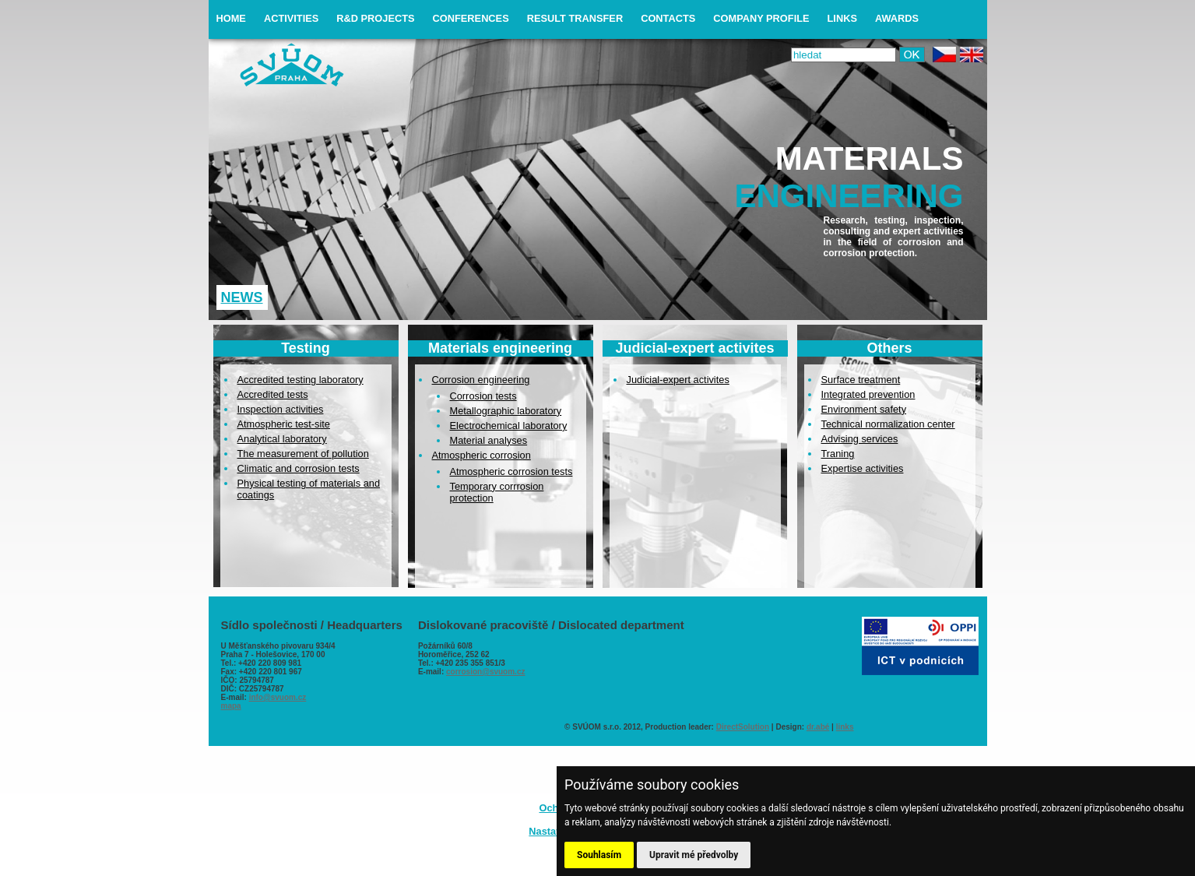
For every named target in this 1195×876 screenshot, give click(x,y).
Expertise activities (862, 468)
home (231, 18)
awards (897, 18)
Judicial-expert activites (678, 379)
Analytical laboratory (282, 439)
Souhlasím (599, 855)
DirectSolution (742, 727)
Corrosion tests (483, 396)
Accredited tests (272, 394)
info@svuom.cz (278, 697)
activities (291, 18)
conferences (471, 18)
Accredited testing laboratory (300, 379)
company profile (761, 18)
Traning (838, 453)
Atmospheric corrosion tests (511, 471)
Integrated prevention (868, 394)
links (842, 18)
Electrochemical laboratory (509, 425)
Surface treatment (861, 379)
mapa (231, 706)
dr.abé (818, 727)
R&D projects (375, 18)
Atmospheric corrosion (481, 455)
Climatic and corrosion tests (298, 468)
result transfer (575, 18)
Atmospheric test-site (283, 424)
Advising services (859, 439)
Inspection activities (280, 409)
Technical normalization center (888, 424)
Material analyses (489, 440)
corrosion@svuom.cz (485, 671)
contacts (668, 18)
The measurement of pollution (303, 453)
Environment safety (864, 409)
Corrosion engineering (481, 379)
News (242, 297)
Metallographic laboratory (506, 411)
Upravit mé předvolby (693, 855)
